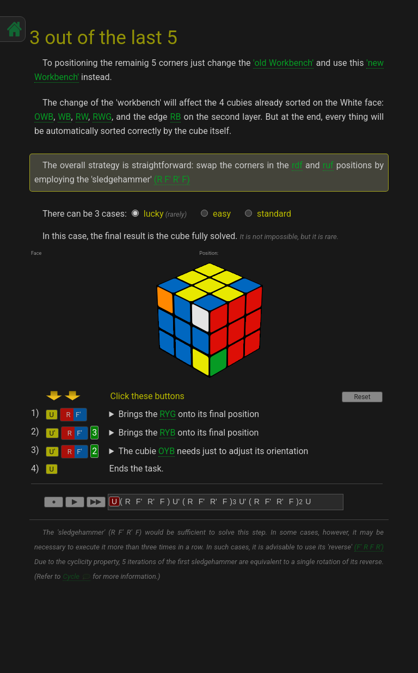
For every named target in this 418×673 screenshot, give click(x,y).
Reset (362, 397)
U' (53, 433)
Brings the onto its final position (189, 414)
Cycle (71, 576)
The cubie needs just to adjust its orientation (214, 451)
